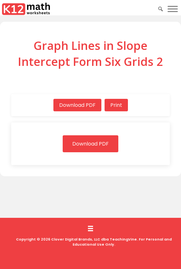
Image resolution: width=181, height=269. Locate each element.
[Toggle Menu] (173, 9)
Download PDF (77, 105)
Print (116, 105)
